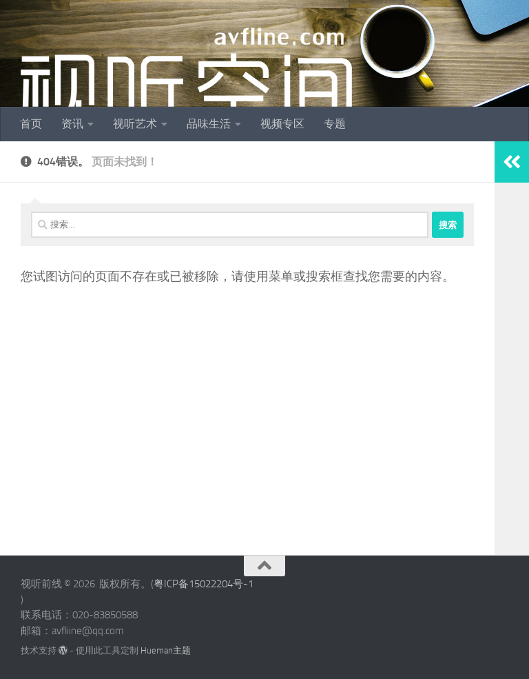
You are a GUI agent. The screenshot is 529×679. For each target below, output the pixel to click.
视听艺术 (135, 123)
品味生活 (209, 123)
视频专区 (282, 123)
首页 (31, 123)
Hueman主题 (166, 650)
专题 (335, 123)
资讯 (72, 123)
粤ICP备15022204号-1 (203, 584)
